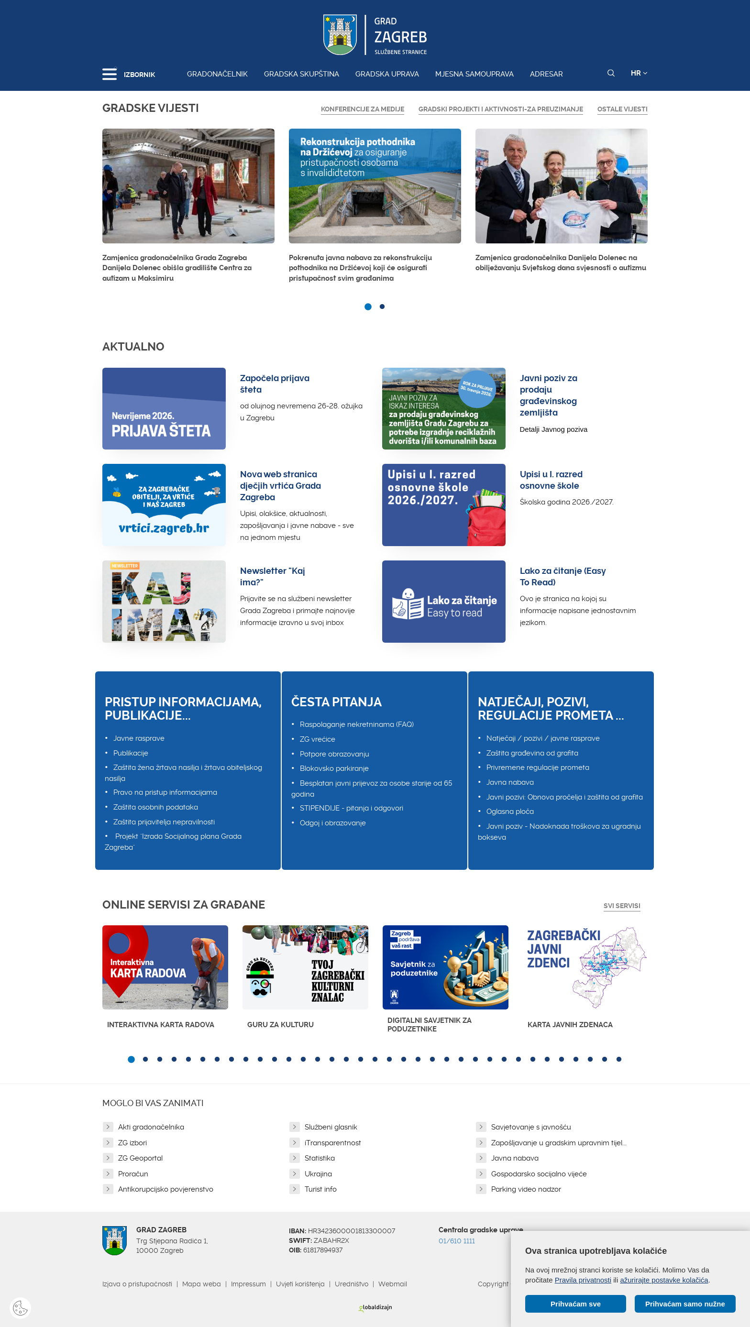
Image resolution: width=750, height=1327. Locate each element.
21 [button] (418, 1059)
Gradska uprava (387, 74)
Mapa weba (201, 1284)
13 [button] (303, 1059)
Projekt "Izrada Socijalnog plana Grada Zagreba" (173, 842)
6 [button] (203, 1059)
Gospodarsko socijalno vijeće (539, 1174)
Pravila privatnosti (583, 1280)
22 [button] (432, 1059)
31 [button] (561, 1059)
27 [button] (504, 1059)
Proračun (133, 1174)
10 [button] (260, 1059)
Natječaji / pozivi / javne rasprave (543, 738)
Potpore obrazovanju (334, 754)
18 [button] (375, 1059)
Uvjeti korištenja (300, 1284)
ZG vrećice (317, 739)
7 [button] (217, 1059)
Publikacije (130, 753)
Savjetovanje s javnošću (531, 1127)
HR (639, 73)
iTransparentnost (333, 1143)
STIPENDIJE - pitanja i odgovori (351, 808)
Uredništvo (351, 1284)
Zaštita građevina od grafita (532, 753)
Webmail (392, 1284)
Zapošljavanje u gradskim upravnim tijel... (559, 1143)
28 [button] (518, 1059)
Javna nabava (510, 782)
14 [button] (317, 1059)
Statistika (320, 1158)
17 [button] (360, 1059)
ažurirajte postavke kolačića (664, 1280)
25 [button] (475, 1059)
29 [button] (533, 1059)
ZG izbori (132, 1143)
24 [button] (461, 1059)
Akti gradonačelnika (151, 1127)
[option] (188, 208)
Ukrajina (318, 1174)
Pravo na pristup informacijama (165, 792)
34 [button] (604, 1059)
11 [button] (274, 1059)
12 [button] (289, 1059)
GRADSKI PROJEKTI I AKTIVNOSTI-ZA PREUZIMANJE (501, 109)
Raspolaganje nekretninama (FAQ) (357, 724)
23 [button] (447, 1059)
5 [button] (188, 1059)
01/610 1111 (457, 1241)
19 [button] (389, 1059)
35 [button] (619, 1059)
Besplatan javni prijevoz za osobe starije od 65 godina (371, 789)
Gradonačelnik (217, 74)
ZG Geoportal (140, 1158)
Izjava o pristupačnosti (137, 1284)
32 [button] (576, 1059)
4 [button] (174, 1059)
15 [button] (332, 1059)
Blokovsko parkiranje (334, 768)
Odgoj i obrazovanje (333, 823)
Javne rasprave (139, 738)
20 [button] (403, 1059)
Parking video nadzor (526, 1189)
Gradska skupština (301, 74)
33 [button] (590, 1059)
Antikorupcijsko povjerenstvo (165, 1189)
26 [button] (490, 1059)
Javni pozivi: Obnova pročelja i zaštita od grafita (564, 797)
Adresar (546, 74)
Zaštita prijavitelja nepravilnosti (164, 822)
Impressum (248, 1284)
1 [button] (368, 307)
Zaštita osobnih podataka (155, 807)
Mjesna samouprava (474, 74)
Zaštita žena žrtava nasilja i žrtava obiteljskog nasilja (183, 773)
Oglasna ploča (510, 811)
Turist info (321, 1189)
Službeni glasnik (331, 1127)
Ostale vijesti (622, 109)
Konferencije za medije (362, 109)
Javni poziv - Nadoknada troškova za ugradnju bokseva (559, 832)
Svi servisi (622, 906)
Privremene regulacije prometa (537, 767)
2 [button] (382, 307)
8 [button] (231, 1059)
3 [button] (160, 1059)
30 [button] (547, 1059)
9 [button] (246, 1059)
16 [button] (346, 1059)
